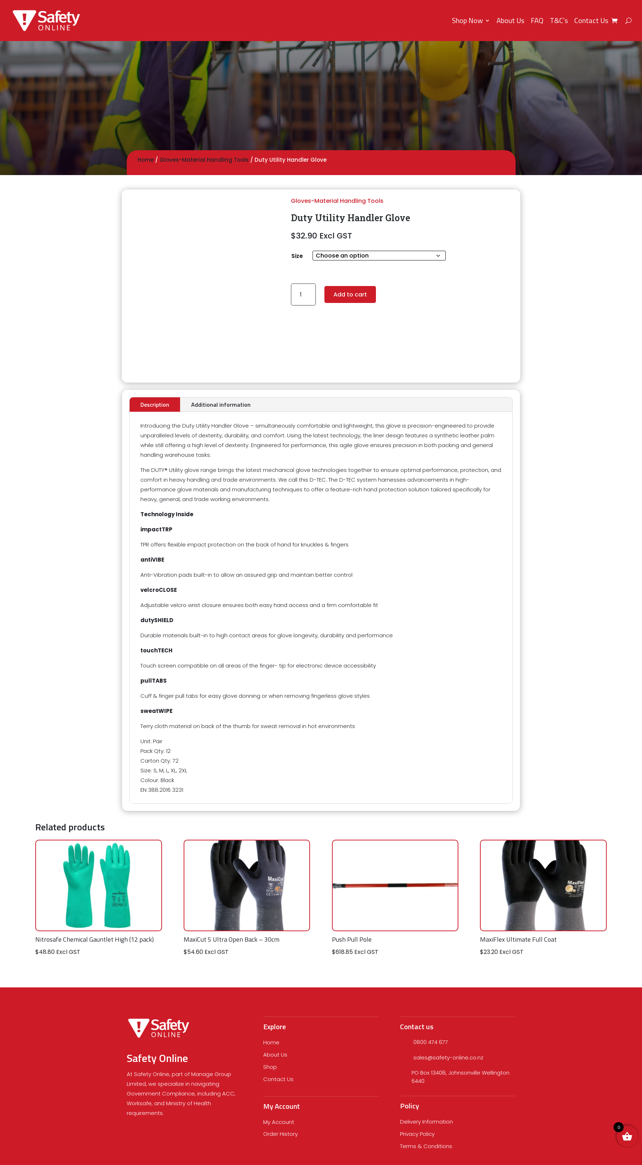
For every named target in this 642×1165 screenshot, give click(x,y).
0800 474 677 (430, 1042)
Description (154, 404)
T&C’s (559, 20)
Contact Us (591, 20)
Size (297, 256)
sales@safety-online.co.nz (448, 1057)
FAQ (537, 20)
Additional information (221, 404)
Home (146, 160)
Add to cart (350, 294)
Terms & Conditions (426, 1146)
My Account (278, 1122)
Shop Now (467, 20)
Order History (280, 1134)
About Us (510, 20)
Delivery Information (426, 1121)
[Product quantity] (303, 294)
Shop (270, 1067)
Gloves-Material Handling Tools (204, 160)
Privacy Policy (417, 1134)
